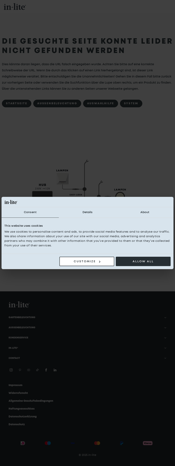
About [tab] (144, 212)
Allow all (143, 261)
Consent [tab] (30, 212)
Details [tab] (88, 212)
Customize (87, 261)
